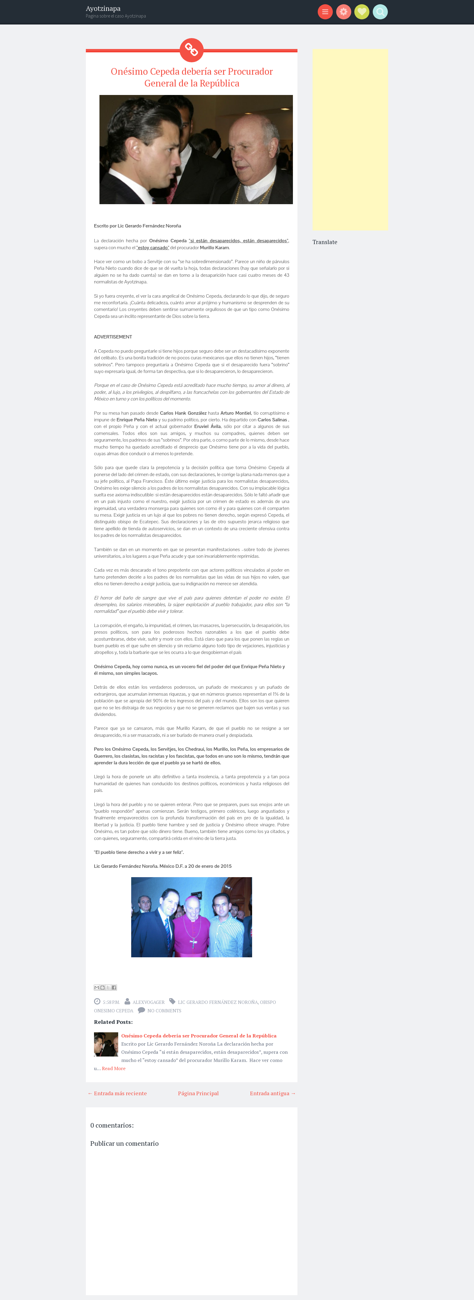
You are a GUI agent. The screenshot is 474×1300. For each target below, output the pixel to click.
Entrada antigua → (273, 1092)
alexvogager (149, 1001)
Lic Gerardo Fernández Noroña (218, 1001)
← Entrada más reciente (117, 1092)
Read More (113, 1067)
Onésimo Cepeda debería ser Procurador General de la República (191, 77)
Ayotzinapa (103, 8)
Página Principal (198, 1092)
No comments (164, 1009)
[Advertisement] (350, 139)
